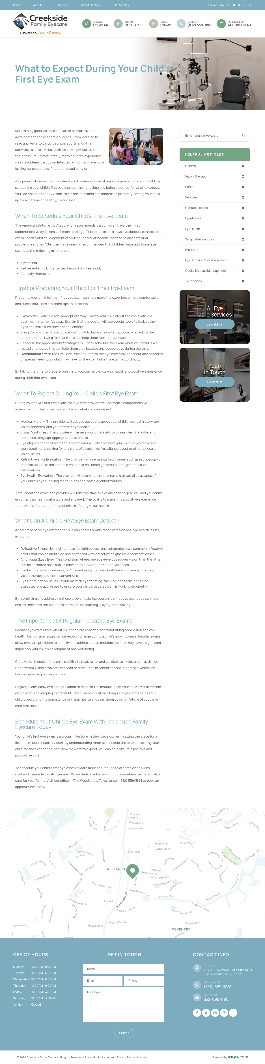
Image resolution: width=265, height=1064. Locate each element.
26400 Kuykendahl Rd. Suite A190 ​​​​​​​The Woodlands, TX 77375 (228, 972)
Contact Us (121, 5)
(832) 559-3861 (217, 986)
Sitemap (141, 1057)
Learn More (215, 326)
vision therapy (196, 176)
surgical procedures (200, 240)
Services (61, 5)
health (190, 187)
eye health (193, 230)
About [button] (38, 5)
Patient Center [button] (90, 5)
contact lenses (197, 208)
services (191, 198)
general (191, 166)
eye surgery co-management (207, 262)
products (192, 251)
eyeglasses (193, 219)
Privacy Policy (125, 1057)
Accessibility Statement (100, 1057)
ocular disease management (207, 272)
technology (194, 283)
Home (17, 5)
